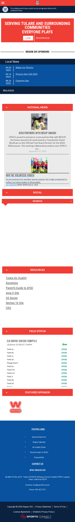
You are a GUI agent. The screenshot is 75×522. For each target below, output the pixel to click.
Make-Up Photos (24, 67)
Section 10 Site (15, 303)
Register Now (42, 38)
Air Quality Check (39, 447)
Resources (37, 269)
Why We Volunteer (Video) (20, 175)
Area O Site (12, 293)
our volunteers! (12, 185)
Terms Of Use (60, 507)
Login (28, 38)
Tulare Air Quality (16, 278)
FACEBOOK (37, 201)
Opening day (22, 81)
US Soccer (12, 298)
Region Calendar (39, 442)
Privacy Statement (43, 507)
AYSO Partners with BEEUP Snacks (37, 133)
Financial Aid (39, 457)
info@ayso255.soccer (41, 485)
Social (37, 192)
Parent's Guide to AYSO (19, 288)
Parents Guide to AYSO (39, 452)
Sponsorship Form (39, 437)
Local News (12, 61)
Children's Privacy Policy (43, 512)
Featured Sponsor (37, 392)
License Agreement (21, 512)
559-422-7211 (40, 490)
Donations (12, 283)
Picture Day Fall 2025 (27, 74)
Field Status (37, 331)
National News (37, 107)
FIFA (8, 308)
